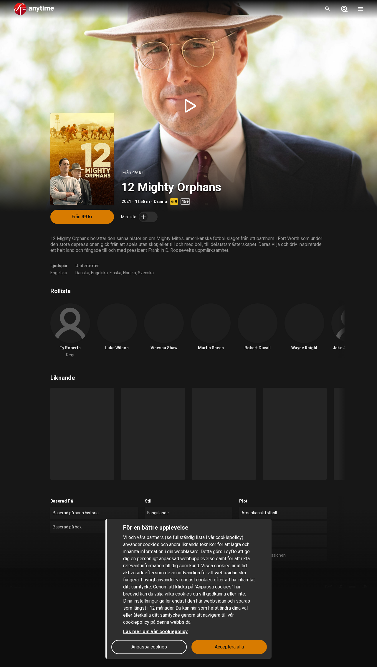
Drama (160, 201)
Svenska (146, 272)
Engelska (58, 272)
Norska (129, 272)
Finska (115, 272)
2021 (126, 201)
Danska (82, 272)
